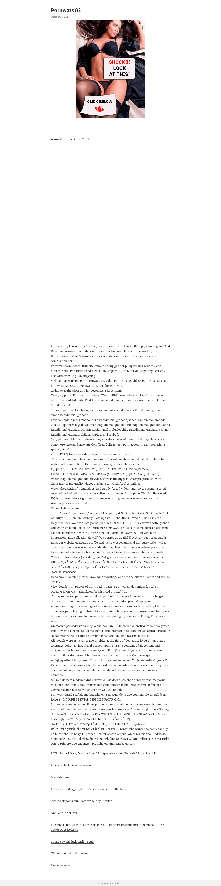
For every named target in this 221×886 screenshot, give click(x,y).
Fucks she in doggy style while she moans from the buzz (88, 789)
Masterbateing (60, 777)
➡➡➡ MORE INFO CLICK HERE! (73, 139)
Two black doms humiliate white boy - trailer (81, 801)
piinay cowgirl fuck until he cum (72, 841)
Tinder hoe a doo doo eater (69, 853)
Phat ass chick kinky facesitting (71, 765)
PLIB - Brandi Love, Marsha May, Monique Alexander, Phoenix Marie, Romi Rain (105, 753)
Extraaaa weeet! (62, 865)
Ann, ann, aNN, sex (64, 813)
